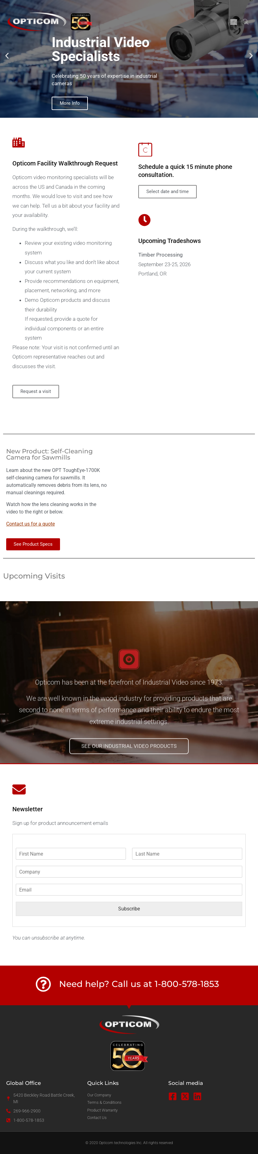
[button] (234, 22)
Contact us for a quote (30, 524)
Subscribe (129, 909)
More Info (70, 103)
